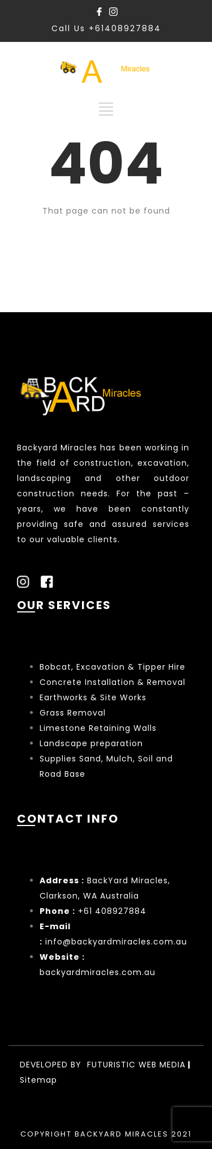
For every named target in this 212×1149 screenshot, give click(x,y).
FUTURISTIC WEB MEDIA (136, 1064)
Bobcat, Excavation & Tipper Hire (112, 667)
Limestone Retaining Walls (98, 728)
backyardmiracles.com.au (97, 972)
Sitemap (38, 1080)
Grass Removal (74, 712)
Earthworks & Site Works (93, 697)
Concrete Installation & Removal (112, 682)
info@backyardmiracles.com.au (116, 941)
